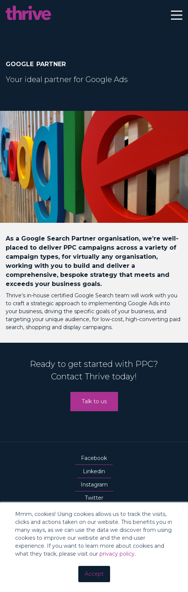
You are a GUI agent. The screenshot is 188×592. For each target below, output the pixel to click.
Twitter (94, 499)
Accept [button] (94, 573)
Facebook (94, 459)
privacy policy (117, 553)
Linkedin (94, 472)
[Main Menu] (176, 16)
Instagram (94, 485)
